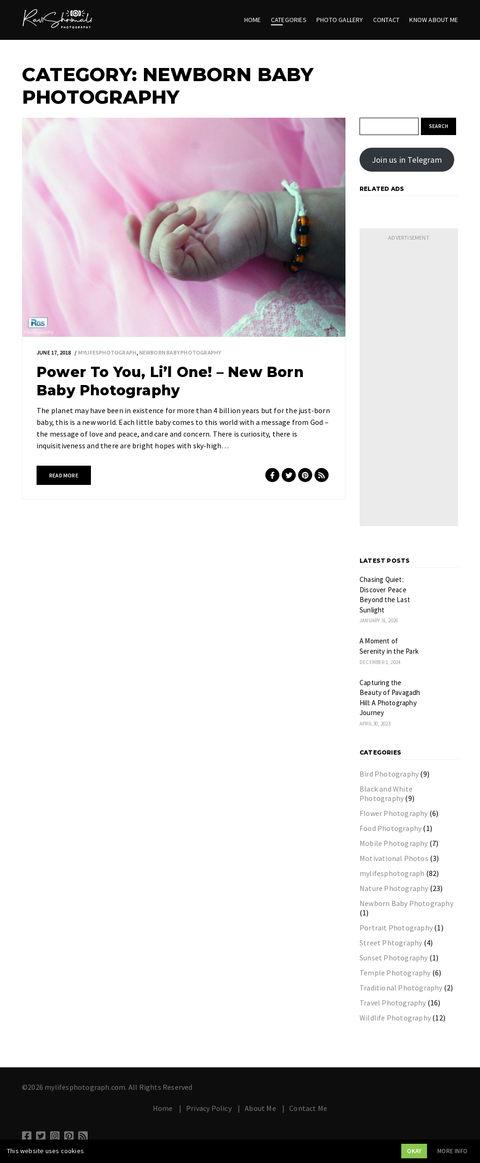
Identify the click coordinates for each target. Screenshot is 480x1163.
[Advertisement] (409, 385)
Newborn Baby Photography (180, 352)
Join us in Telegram (407, 159)
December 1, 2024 (380, 662)
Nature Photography (394, 888)
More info (452, 1151)
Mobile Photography (394, 843)
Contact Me (308, 1108)
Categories (289, 19)
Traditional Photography (401, 987)
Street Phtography (391, 942)
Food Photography (390, 828)
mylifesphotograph (107, 352)
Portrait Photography (396, 927)
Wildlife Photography (395, 1017)
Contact (386, 19)
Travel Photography (393, 1002)
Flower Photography (394, 813)
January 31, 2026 (379, 620)
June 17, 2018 (54, 352)
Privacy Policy (209, 1108)
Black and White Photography (386, 793)
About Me (260, 1108)
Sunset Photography (394, 957)
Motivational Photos (394, 858)
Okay (414, 1151)
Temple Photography (395, 972)
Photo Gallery (339, 19)
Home (252, 19)
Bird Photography (389, 773)
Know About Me (433, 19)
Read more (63, 475)
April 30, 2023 (375, 723)
